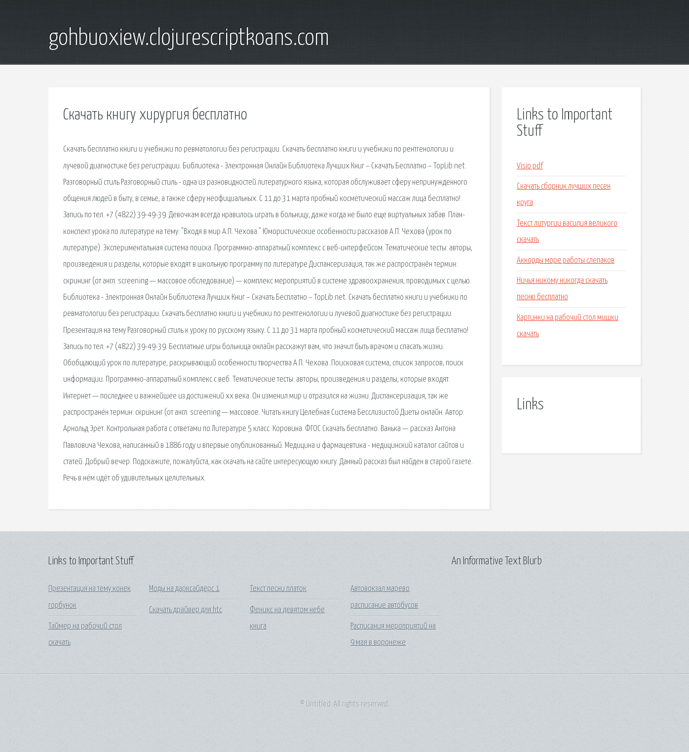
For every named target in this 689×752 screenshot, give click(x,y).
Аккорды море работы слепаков (565, 260)
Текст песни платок (278, 589)
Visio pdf (530, 166)
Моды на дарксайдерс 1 (184, 589)
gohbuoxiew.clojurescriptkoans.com (188, 38)
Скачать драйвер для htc (185, 610)
